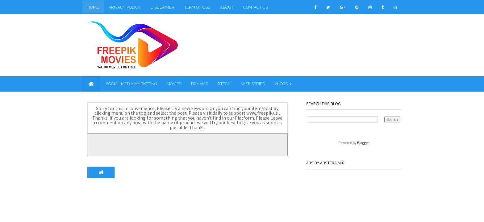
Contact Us (255, 7)
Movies (174, 83)
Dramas (199, 83)
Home (93, 7)
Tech (224, 83)
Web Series (252, 83)
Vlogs (283, 83)
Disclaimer (162, 7)
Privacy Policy (125, 7)
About (226, 7)
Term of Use (197, 7)
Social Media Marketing (131, 83)
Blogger (363, 142)
